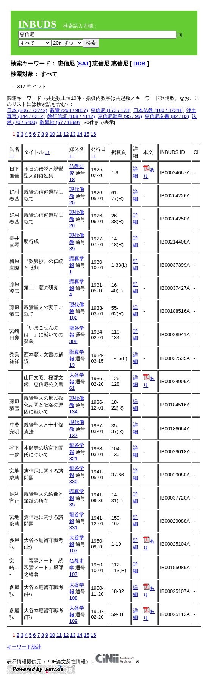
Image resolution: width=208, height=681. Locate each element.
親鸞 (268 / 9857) (69, 110)
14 (79, 134)
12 (66, 134)
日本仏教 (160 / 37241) (158, 110)
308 (73, 341)
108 (73, 598)
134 (73, 411)
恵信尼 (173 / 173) (111, 110)
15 (86, 134)
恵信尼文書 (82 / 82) (167, 116)
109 (73, 621)
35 (72, 504)
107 (73, 551)
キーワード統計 (24, 647)
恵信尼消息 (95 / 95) (120, 116)
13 (72, 134)
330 (73, 481)
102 (73, 318)
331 (73, 528)
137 (73, 435)
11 (59, 134)
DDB (140, 63)
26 (72, 225)
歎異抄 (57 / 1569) (60, 122)
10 (52, 134)
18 (72, 179)
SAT (83, 63)
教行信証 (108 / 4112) (71, 116)
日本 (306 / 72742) (27, 110)
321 (73, 458)
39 (72, 248)
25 (72, 202)
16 (93, 134)
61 (72, 388)
